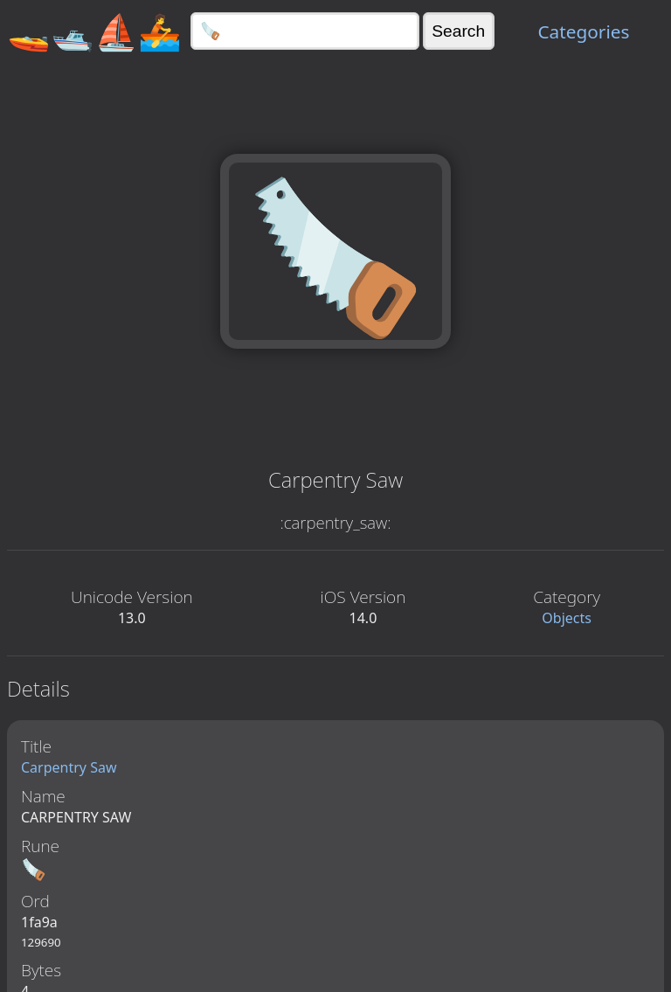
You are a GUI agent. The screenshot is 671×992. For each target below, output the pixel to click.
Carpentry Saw (69, 767)
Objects (566, 618)
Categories (583, 31)
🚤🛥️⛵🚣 (94, 31)
